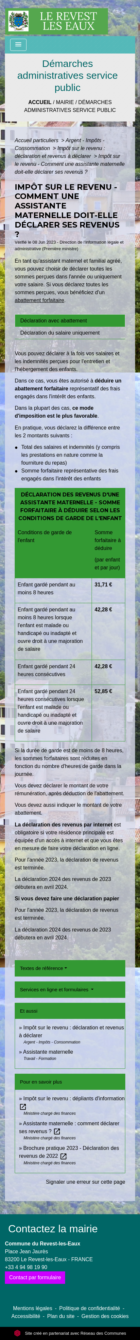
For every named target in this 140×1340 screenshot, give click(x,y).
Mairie (65, 102)
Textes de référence (41, 968)
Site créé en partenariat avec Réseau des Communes (70, 1333)
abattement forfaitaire (39, 300)
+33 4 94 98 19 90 (26, 1267)
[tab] (70, 320)
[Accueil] (56, 18)
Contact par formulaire (35, 1277)
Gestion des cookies (105, 1316)
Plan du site (61, 1316)
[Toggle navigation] (18, 45)
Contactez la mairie (53, 1229)
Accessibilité (25, 1316)
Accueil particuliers (37, 140)
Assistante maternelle (48, 1052)
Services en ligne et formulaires (55, 989)
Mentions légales (32, 1308)
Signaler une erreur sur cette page (85, 1182)
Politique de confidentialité (89, 1308)
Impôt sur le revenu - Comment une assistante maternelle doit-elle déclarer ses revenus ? (70, 164)
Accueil (39, 102)
